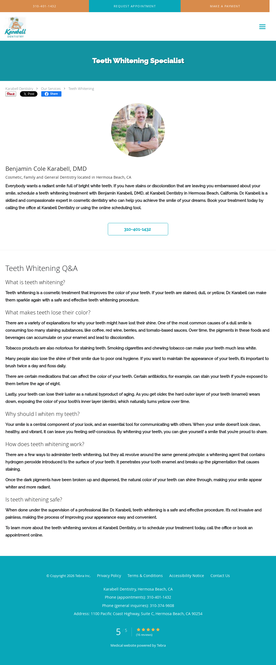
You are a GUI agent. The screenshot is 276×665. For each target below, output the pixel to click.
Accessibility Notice (186, 575)
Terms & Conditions (145, 575)
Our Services (51, 88)
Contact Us (220, 575)
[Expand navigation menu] (262, 27)
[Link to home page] (14, 26)
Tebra (161, 645)
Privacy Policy (109, 575)
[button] (135, 6)
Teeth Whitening (81, 88)
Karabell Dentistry (19, 88)
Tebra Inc (82, 575)
